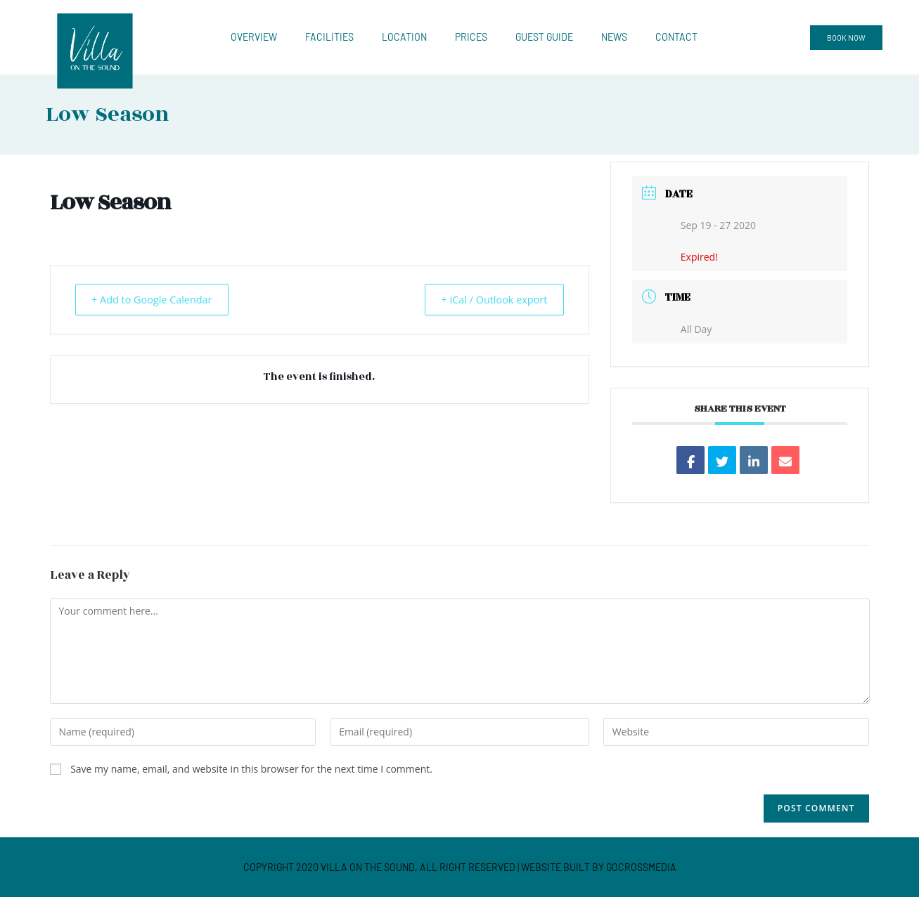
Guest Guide (544, 37)
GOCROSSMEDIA (641, 867)
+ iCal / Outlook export (488, 300)
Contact (676, 37)
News (614, 37)
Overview (254, 37)
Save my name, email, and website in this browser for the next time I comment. (251, 768)
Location (404, 37)
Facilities (329, 37)
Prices (471, 37)
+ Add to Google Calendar (158, 300)
